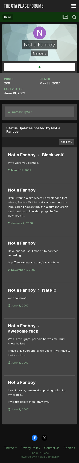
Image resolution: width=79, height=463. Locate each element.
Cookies (69, 448)
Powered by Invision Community (40, 456)
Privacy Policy (30, 448)
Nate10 (49, 290)
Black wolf (53, 154)
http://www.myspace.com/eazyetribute (33, 262)
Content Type (20, 111)
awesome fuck (23, 331)
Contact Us (51, 448)
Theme (10, 448)
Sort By (66, 142)
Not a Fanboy (22, 154)
